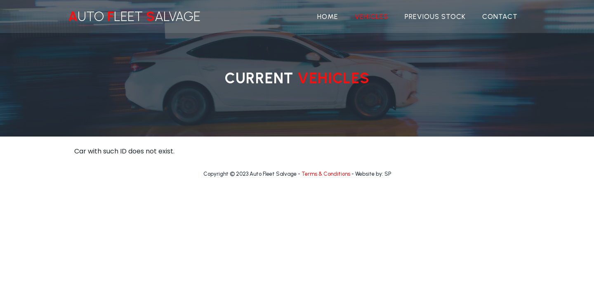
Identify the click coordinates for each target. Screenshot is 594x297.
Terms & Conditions (326, 174)
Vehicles (371, 16)
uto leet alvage (134, 16)
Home (327, 16)
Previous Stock (435, 16)
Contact (500, 16)
